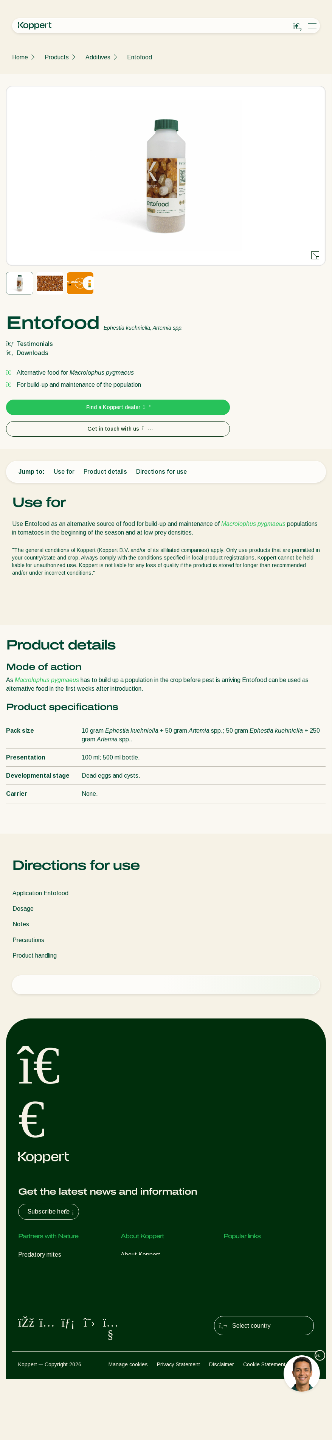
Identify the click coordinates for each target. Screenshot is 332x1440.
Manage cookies (128, 1426)
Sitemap (304, 1426)
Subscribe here (52, 1212)
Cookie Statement (264, 1426)
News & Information (147, 1269)
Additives (97, 57)
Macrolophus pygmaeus (253, 524)
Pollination (31, 1345)
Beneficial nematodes (47, 1300)
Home (20, 57)
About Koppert (140, 1254)
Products (57, 57)
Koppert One (240, 1269)
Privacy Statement (178, 1426)
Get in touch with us (118, 429)
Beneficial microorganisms (52, 1315)
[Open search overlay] (297, 26)
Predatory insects (41, 1269)
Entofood (139, 57)
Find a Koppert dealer (118, 407)
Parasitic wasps (39, 1285)
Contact (131, 1300)
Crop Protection (39, 1330)
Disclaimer (221, 1426)
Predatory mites (39, 1254)
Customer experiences (253, 1254)
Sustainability (138, 1285)
